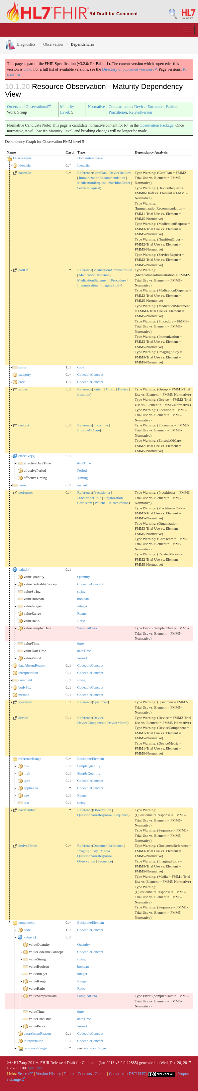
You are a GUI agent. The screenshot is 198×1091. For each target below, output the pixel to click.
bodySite (24, 687)
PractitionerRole (89, 498)
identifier (25, 165)
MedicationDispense (94, 275)
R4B (10, 75)
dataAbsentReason (32, 665)
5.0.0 (27, 69)
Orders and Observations (29, 106)
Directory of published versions (129, 69)
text (26, 803)
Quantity (83, 577)
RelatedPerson (140, 112)
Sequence (121, 815)
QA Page (35, 1068)
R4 (17, 75)
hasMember (27, 810)
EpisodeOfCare (88, 430)
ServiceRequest (88, 188)
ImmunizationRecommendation (102, 178)
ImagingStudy (110, 285)
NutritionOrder (119, 183)
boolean (83, 599)
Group (110, 389)
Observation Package (156, 125)
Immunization (87, 285)
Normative (96, 106)
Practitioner (118, 112)
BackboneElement (90, 759)
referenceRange (29, 759)
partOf (23, 270)
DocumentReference (108, 845)
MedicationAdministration (112, 270)
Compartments (120, 106)
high (27, 773)
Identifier (84, 165)
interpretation (28, 673)
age (26, 795)
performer (25, 492)
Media (105, 851)
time (80, 643)
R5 (185, 69)
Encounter (156, 106)
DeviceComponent (90, 723)
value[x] (24, 569)
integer (82, 606)
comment (25, 680)
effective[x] (26, 456)
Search (25, 1073)
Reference (84, 173)
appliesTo (31, 788)
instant (82, 485)
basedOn (24, 173)
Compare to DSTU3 (127, 1073)
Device (140, 106)
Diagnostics (20, 44)
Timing (82, 478)
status (22, 367)
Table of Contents (77, 1073)
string (81, 591)
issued (23, 485)
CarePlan (100, 173)
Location (83, 394)
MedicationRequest (91, 183)
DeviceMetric (117, 723)
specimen (25, 702)
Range (81, 613)
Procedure (118, 280)
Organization (113, 498)
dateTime (84, 463)
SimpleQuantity (88, 766)
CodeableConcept (90, 374)
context (23, 425)
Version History (48, 1073)
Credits (100, 1073)
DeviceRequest (120, 173)
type (27, 781)
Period (82, 470)
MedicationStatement (92, 280)
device (23, 718)
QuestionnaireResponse (94, 815)
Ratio (81, 621)
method (23, 695)
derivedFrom (27, 845)
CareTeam (84, 503)
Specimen (100, 702)
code (80, 367)
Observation (53, 44)
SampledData (87, 628)
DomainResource (89, 158)
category (24, 374)
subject (23, 389)
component (26, 922)
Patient (171, 106)
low (26, 766)
